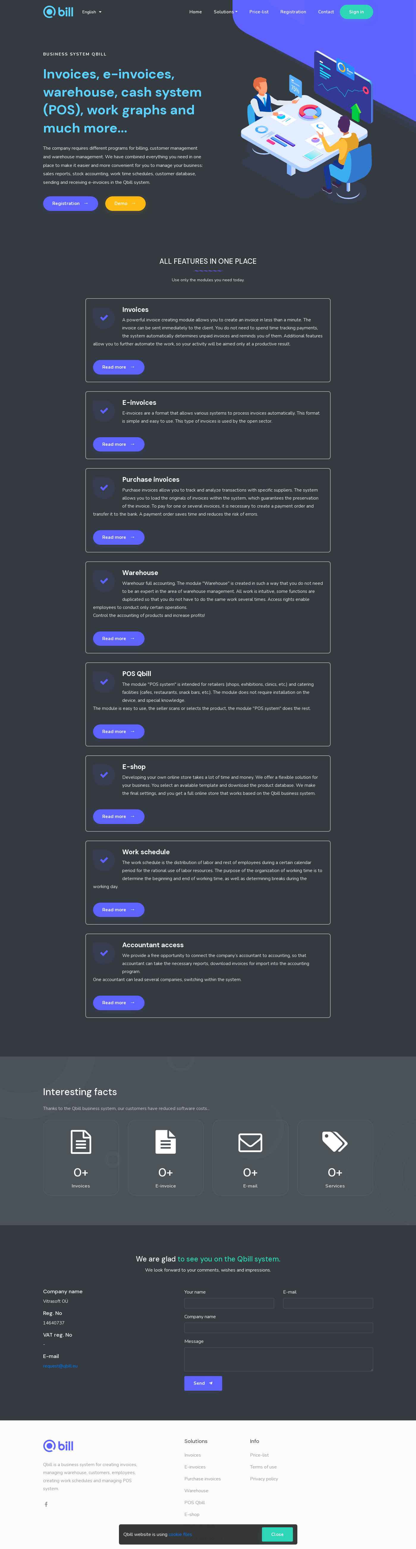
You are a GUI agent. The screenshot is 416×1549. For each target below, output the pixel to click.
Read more (118, 367)
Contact (326, 12)
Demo (125, 203)
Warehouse (196, 1491)
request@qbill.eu (60, 1366)
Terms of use (263, 1467)
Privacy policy (264, 1479)
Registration (293, 12)
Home (195, 12)
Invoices (192, 1455)
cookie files (180, 1534)
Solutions (224, 12)
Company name (200, 1316)
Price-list (259, 12)
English (91, 12)
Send (203, 1383)
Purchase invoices (202, 1479)
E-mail (289, 1292)
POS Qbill (194, 1502)
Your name (195, 1292)
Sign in (356, 12)
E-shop (192, 1514)
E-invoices (195, 1467)
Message (194, 1341)
